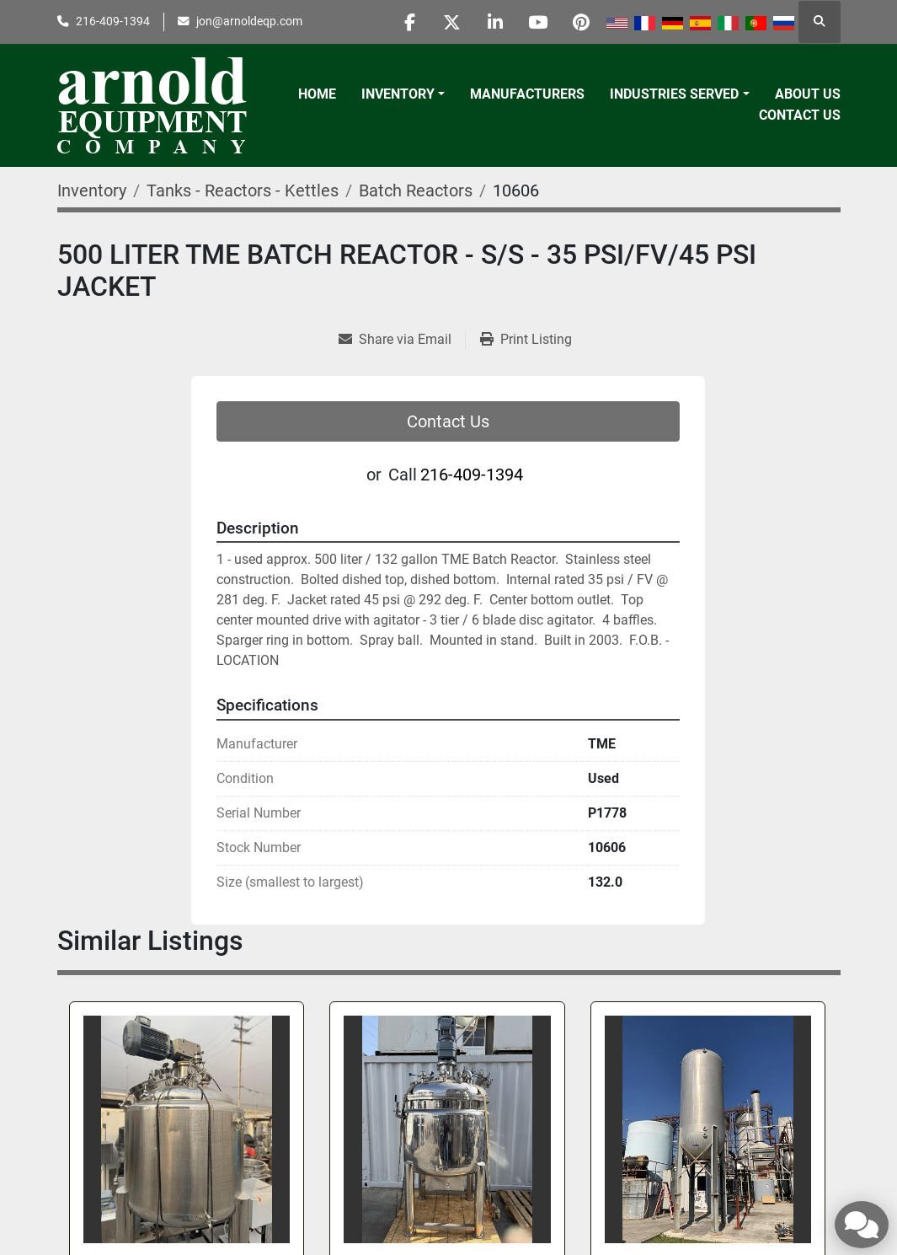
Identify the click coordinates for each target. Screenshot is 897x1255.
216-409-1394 (113, 21)
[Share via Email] (402, 340)
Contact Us (800, 115)
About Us (808, 94)
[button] (403, 94)
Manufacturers (527, 94)
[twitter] (452, 22)
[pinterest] (581, 22)
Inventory (398, 94)
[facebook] (409, 22)
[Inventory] (91, 190)
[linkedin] (495, 22)
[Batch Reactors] (416, 190)
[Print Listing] (526, 340)
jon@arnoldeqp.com (249, 21)
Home (317, 94)
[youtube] (538, 22)
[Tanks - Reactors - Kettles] (243, 190)
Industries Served (674, 94)
